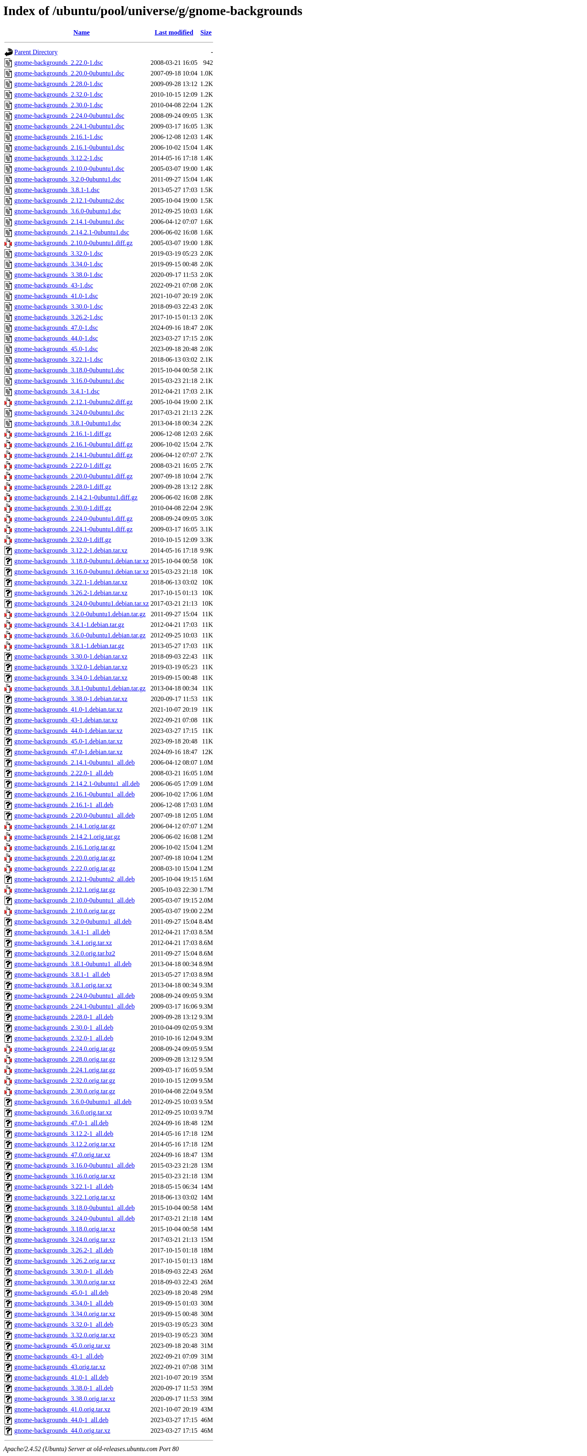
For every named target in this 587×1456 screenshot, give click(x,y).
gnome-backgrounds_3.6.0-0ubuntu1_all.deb (73, 1101)
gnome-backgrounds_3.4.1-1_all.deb (62, 932)
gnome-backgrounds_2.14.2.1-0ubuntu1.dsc (71, 232)
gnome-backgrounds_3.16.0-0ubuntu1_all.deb (74, 1165)
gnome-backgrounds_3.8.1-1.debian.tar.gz (69, 645)
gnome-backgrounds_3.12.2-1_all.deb (63, 1133)
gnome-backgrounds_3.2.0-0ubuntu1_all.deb (73, 921)
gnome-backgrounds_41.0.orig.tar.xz (62, 1409)
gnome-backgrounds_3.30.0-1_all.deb (63, 1271)
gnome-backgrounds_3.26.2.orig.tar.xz (64, 1260)
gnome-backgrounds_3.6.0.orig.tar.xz (63, 1112)
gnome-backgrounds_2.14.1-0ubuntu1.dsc (69, 221)
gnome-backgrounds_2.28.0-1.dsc (58, 83)
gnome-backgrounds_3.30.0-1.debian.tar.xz (71, 656)
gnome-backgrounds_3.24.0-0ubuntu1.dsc (69, 412)
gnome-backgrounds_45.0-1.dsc (56, 348)
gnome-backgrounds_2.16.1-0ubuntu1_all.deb (74, 794)
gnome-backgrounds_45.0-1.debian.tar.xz (68, 741)
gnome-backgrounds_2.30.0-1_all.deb (63, 1027)
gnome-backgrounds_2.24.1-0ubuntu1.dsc (69, 126)
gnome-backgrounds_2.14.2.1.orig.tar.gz (67, 836)
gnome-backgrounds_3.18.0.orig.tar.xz (64, 1229)
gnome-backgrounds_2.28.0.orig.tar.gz (64, 1059)
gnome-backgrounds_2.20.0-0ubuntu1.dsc (69, 73)
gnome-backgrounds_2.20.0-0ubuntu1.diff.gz (73, 476)
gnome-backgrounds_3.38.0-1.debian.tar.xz (71, 698)
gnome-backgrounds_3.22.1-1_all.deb (63, 1186)
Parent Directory (35, 52)
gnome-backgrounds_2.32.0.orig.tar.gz (64, 1080)
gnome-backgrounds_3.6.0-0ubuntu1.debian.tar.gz (80, 635)
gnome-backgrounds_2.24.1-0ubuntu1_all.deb (74, 1006)
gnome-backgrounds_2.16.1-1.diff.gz (62, 433)
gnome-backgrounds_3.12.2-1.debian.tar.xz (71, 550)
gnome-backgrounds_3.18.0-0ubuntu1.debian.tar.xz (81, 561)
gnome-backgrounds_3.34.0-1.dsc (58, 264)
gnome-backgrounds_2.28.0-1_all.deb (63, 1016)
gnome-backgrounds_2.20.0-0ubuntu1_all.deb (74, 815)
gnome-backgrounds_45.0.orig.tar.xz (62, 1345)
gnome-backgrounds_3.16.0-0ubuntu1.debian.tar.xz (81, 571)
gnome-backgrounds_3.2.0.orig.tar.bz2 (64, 953)
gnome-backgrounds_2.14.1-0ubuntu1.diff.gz (73, 454)
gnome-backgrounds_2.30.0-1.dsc (58, 105)
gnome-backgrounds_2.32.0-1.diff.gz (62, 539)
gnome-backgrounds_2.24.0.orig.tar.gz (64, 1048)
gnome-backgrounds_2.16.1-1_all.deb (63, 804)
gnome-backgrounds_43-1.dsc (53, 285)
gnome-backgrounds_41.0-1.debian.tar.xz (68, 709)
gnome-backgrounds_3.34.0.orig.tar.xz (64, 1313)
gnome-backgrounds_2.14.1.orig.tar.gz (64, 826)
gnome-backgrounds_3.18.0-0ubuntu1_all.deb (74, 1207)
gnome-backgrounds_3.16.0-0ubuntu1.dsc (69, 380)
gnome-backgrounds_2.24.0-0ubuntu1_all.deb (74, 995)
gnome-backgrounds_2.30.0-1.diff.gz (62, 508)
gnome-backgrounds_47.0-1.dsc (56, 327)
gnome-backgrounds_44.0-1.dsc (56, 338)
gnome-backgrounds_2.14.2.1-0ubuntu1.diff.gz (75, 497)
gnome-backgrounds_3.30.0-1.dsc (58, 306)
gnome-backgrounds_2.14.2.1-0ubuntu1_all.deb (77, 783)
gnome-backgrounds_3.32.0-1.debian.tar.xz (71, 667)
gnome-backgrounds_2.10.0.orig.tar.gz (64, 910)
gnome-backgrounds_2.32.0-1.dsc (58, 94)
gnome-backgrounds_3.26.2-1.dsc (58, 317)
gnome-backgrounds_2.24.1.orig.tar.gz (64, 1070)
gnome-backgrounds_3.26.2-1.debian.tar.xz (71, 592)
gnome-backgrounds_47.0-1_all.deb (61, 1123)
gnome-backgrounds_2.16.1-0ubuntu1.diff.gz (73, 444)
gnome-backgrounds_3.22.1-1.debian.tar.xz (71, 582)
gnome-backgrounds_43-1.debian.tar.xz (66, 720)
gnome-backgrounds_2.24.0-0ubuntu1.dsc (69, 115)
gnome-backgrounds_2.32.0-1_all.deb (63, 1038)
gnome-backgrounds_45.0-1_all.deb (61, 1292)
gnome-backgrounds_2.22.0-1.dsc (58, 62)
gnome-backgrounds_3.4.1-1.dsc (56, 391)
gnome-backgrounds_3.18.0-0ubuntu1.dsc (69, 370)
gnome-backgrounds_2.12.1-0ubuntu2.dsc (69, 200)
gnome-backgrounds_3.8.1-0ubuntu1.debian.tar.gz (80, 688)
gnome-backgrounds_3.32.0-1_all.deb (63, 1324)
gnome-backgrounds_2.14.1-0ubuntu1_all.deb (74, 762)
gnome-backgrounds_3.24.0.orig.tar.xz (64, 1239)
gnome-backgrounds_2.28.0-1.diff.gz (62, 486)
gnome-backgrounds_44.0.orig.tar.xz (62, 1430)
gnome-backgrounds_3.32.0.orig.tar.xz (64, 1335)
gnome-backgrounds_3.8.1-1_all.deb (62, 974)
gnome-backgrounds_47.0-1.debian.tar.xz (68, 751)
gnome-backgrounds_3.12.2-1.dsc (58, 158)
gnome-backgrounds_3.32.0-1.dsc (58, 253)
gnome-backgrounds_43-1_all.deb (59, 1356)
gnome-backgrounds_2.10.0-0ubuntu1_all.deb (74, 900)
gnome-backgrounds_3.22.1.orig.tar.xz (64, 1197)
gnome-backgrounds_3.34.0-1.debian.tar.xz (71, 677)
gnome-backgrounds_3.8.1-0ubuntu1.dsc (67, 423)
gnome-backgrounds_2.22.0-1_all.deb (63, 773)
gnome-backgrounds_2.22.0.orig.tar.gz (64, 868)
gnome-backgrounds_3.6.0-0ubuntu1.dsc (67, 211)
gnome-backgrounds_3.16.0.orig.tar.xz (64, 1176)
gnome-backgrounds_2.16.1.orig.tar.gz (64, 847)
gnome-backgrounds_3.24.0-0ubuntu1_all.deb (74, 1218)
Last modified (173, 32)
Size (206, 32)
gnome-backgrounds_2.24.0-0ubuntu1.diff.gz (73, 518)
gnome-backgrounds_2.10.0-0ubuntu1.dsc (69, 168)
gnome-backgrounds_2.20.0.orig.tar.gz (64, 857)
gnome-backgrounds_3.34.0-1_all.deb (63, 1303)
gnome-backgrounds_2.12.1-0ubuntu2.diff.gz (73, 401)
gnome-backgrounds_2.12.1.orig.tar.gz (64, 889)
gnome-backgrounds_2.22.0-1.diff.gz (62, 465)
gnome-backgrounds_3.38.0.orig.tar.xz (64, 1398)
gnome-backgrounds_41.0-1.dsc (56, 295)
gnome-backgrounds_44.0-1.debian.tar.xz (68, 730)
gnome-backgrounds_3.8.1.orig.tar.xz (63, 985)
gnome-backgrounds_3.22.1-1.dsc (58, 359)
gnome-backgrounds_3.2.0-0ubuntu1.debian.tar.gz (80, 614)
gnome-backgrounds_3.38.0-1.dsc (58, 274)
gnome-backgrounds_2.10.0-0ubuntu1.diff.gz (73, 242)
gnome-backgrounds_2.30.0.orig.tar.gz (64, 1091)
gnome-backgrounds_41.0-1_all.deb (61, 1377)
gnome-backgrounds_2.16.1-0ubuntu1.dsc (69, 147)
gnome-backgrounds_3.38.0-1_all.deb (63, 1388)
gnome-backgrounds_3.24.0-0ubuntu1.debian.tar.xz (81, 603)
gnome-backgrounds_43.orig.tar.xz (60, 1366)
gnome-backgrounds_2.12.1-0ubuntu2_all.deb (74, 879)
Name (81, 32)
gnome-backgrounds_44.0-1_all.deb (61, 1419)
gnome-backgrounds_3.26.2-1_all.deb (63, 1250)
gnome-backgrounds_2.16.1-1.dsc (58, 136)
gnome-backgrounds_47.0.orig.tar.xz (62, 1154)
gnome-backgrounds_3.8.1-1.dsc (56, 189)
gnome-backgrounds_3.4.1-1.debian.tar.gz (69, 624)
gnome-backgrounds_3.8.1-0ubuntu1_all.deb (73, 963)
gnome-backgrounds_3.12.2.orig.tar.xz (64, 1144)
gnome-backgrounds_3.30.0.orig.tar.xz (64, 1282)
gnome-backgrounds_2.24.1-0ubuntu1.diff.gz (73, 529)
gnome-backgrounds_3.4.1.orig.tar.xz (63, 942)
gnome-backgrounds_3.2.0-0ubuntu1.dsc (67, 179)
